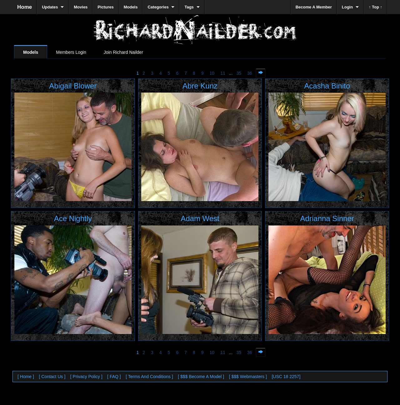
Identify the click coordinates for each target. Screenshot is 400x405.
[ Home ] (26, 376)
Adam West (200, 218)
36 (249, 73)
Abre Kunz (200, 86)
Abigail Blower (73, 86)
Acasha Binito (327, 86)
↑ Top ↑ (375, 7)
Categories (158, 7)
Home (24, 7)
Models (30, 52)
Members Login (71, 52)
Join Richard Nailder (123, 52)
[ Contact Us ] (52, 376)
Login (347, 7)
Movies (81, 7)
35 (238, 73)
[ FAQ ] (114, 376)
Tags (188, 7)
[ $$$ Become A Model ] (201, 376)
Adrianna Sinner (327, 218)
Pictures (105, 7)
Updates (50, 7)
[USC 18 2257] (286, 376)
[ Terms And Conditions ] (149, 376)
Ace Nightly (73, 218)
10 (212, 73)
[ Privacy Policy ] (86, 376)
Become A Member (314, 7)
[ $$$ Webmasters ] (248, 376)
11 (222, 73)
